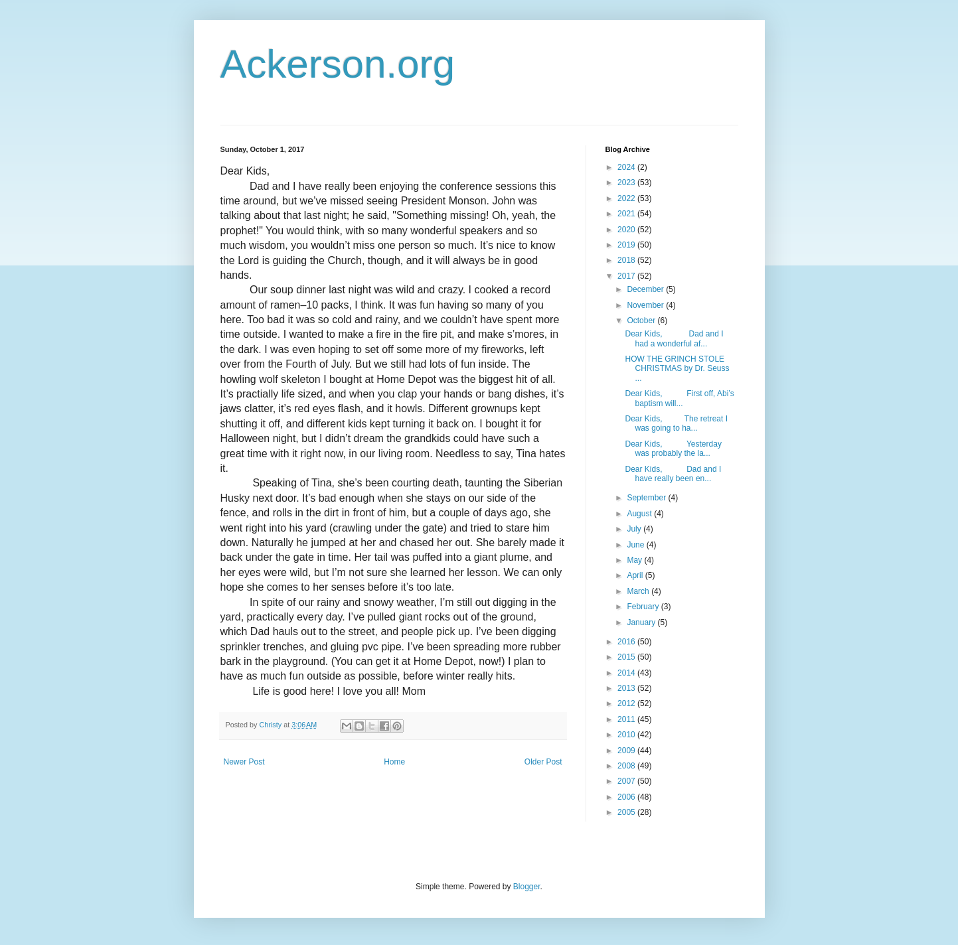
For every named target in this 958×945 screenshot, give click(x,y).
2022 (627, 198)
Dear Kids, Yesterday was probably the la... (673, 448)
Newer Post (244, 761)
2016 (627, 641)
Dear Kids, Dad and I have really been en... (673, 474)
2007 (627, 781)
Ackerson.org (337, 64)
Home (394, 761)
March (639, 591)
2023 (627, 182)
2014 (627, 673)
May (635, 560)
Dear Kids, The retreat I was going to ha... (676, 423)
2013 (627, 688)
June (636, 544)
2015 (627, 657)
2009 (627, 750)
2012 (627, 703)
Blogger (526, 886)
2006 (627, 797)
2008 (627, 765)
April (636, 575)
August (640, 513)
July (635, 529)
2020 (627, 229)
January (642, 622)
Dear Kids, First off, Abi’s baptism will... (679, 398)
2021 (627, 213)
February (644, 606)
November (646, 305)
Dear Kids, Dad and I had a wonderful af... (674, 338)
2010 (627, 734)
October (642, 320)
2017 (627, 276)
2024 (627, 167)
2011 (627, 719)
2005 (627, 812)
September (647, 497)
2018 (627, 260)
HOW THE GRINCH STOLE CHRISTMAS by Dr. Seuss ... (677, 368)
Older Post (543, 761)
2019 (627, 245)
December (646, 289)
